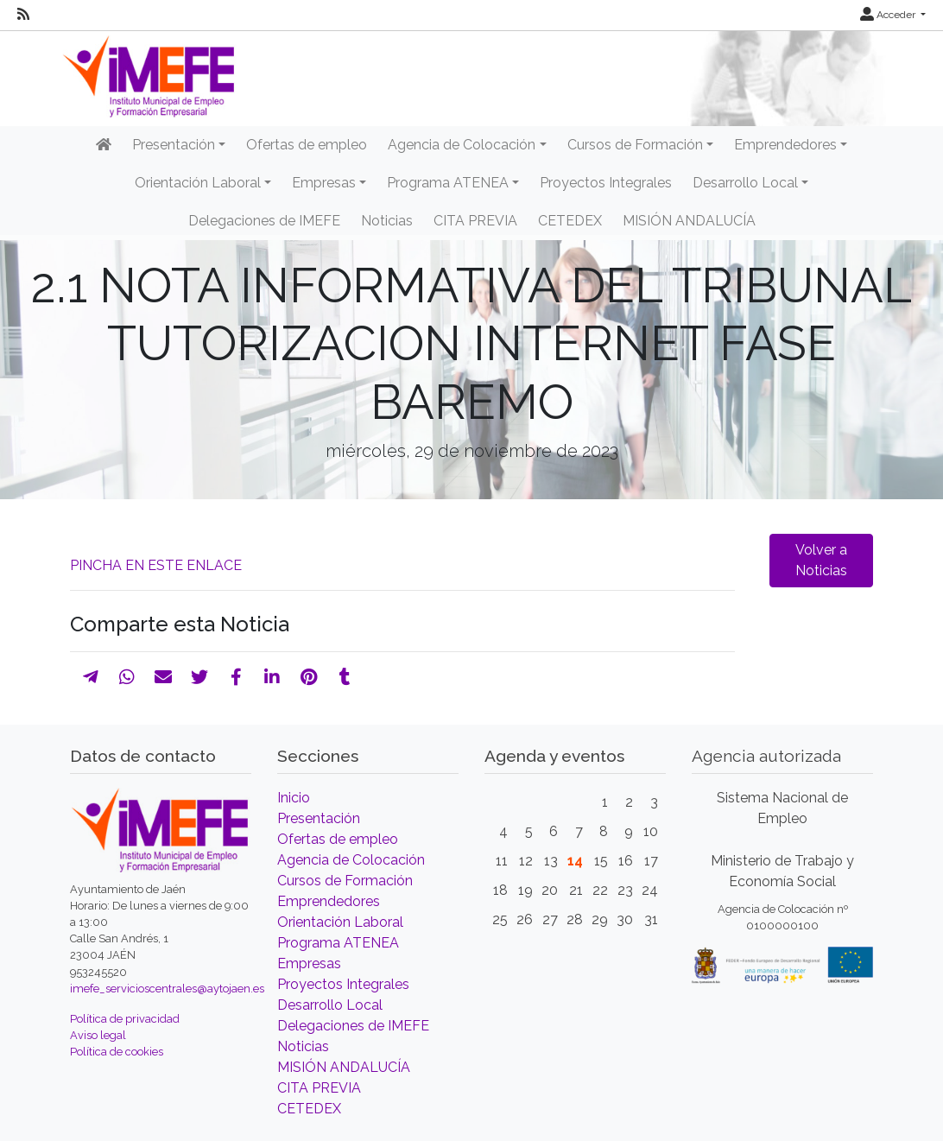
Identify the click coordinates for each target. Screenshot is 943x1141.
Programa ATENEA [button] (448, 182)
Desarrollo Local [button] (745, 182)
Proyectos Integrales (606, 182)
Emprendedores (328, 901)
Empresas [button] (324, 182)
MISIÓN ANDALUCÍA (689, 220)
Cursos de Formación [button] (635, 144)
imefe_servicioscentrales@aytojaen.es (167, 988)
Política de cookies (116, 1051)
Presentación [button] (173, 144)
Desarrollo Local (330, 1005)
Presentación (318, 818)
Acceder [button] (889, 15)
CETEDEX (570, 220)
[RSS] (23, 15)
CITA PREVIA (475, 220)
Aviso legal (98, 1035)
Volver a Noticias (821, 560)
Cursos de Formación (345, 880)
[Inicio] (103, 145)
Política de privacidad (125, 1018)
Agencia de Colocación (351, 860)
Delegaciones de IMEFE (264, 220)
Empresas (309, 963)
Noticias (387, 220)
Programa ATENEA (338, 943)
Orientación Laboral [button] (198, 182)
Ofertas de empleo (306, 144)
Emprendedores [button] (785, 144)
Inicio (293, 797)
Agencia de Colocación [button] (461, 144)
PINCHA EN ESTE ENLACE (156, 565)
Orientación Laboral (340, 922)
